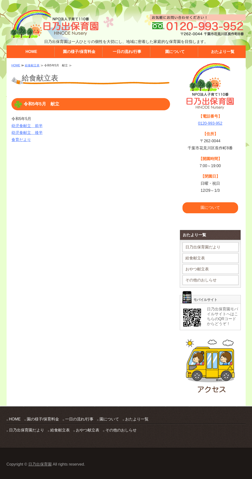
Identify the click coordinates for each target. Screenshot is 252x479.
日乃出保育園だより (203, 247)
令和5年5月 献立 (41, 104)
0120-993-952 (210, 123)
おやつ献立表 (197, 269)
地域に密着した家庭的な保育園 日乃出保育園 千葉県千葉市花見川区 (54, 24)
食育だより (21, 140)
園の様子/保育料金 (79, 52)
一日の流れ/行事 (127, 52)
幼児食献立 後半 (27, 133)
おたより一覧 (222, 52)
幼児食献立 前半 (27, 126)
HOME (31, 52)
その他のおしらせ (201, 280)
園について (175, 52)
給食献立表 (32, 65)
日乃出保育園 (40, 464)
